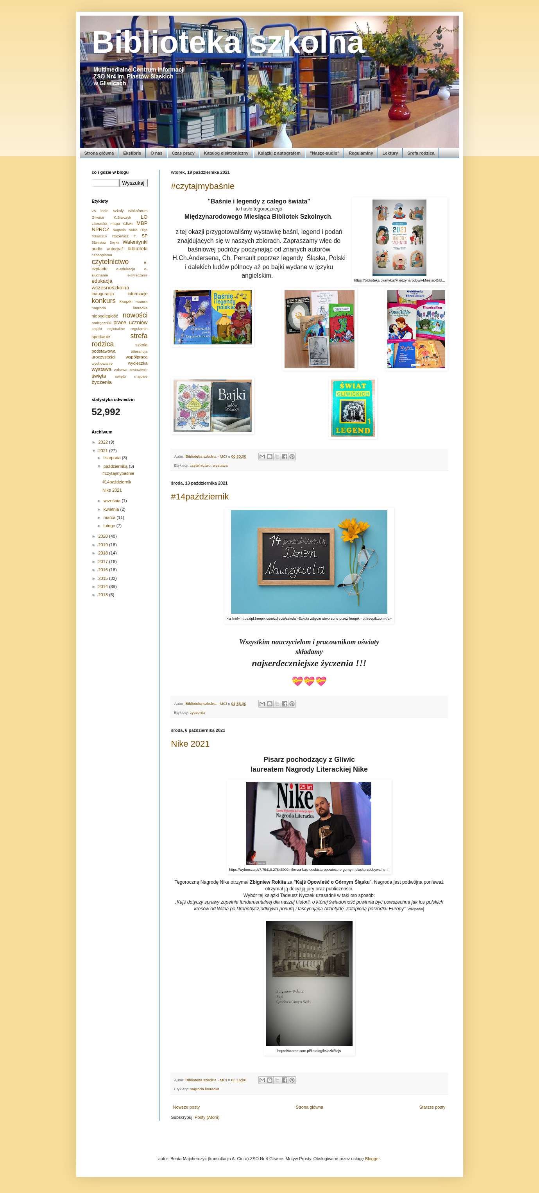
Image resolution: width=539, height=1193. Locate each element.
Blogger (372, 1158)
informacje (138, 293)
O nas (156, 153)
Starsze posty (432, 1107)
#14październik (200, 496)
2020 (103, 536)
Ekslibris (132, 153)
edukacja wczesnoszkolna (110, 284)
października (116, 466)
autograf (115, 248)
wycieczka (137, 363)
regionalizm (116, 329)
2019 (103, 544)
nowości (135, 315)
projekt (97, 329)
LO (144, 217)
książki (126, 301)
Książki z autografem (279, 153)
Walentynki (134, 242)
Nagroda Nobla (125, 230)
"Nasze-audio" (324, 153)
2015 (103, 578)
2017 (103, 561)
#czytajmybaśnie (203, 186)
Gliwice (98, 217)
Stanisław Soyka (106, 242)
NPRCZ (100, 229)
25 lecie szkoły (108, 211)
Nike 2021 (190, 744)
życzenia (197, 712)
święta (99, 376)
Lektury (390, 153)
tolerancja (139, 351)
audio (97, 248)
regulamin (139, 328)
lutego (110, 525)
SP (145, 236)
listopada (113, 457)
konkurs (104, 301)
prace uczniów (130, 322)
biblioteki (137, 248)
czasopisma (102, 255)
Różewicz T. (124, 236)
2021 (103, 450)
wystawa (220, 465)
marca (110, 517)
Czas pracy (183, 153)
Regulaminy (361, 153)
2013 (103, 594)
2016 (103, 569)
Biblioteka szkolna (228, 42)
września (113, 500)
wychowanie (102, 363)
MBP (142, 223)
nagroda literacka (205, 1089)
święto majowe (131, 376)
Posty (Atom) (207, 1117)
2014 (103, 586)
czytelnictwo (200, 465)
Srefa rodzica (420, 153)
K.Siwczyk (122, 217)
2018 (103, 553)
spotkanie (101, 336)
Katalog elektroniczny (226, 153)
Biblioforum (137, 211)
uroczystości (104, 357)
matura (142, 302)
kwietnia (112, 509)
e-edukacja (125, 269)
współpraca (137, 357)
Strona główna (99, 153)
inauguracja (103, 293)
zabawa (120, 369)
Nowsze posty (186, 1107)
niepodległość (105, 316)
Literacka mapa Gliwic (113, 223)
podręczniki (101, 323)
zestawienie (139, 370)
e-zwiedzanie (137, 275)
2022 (103, 442)
